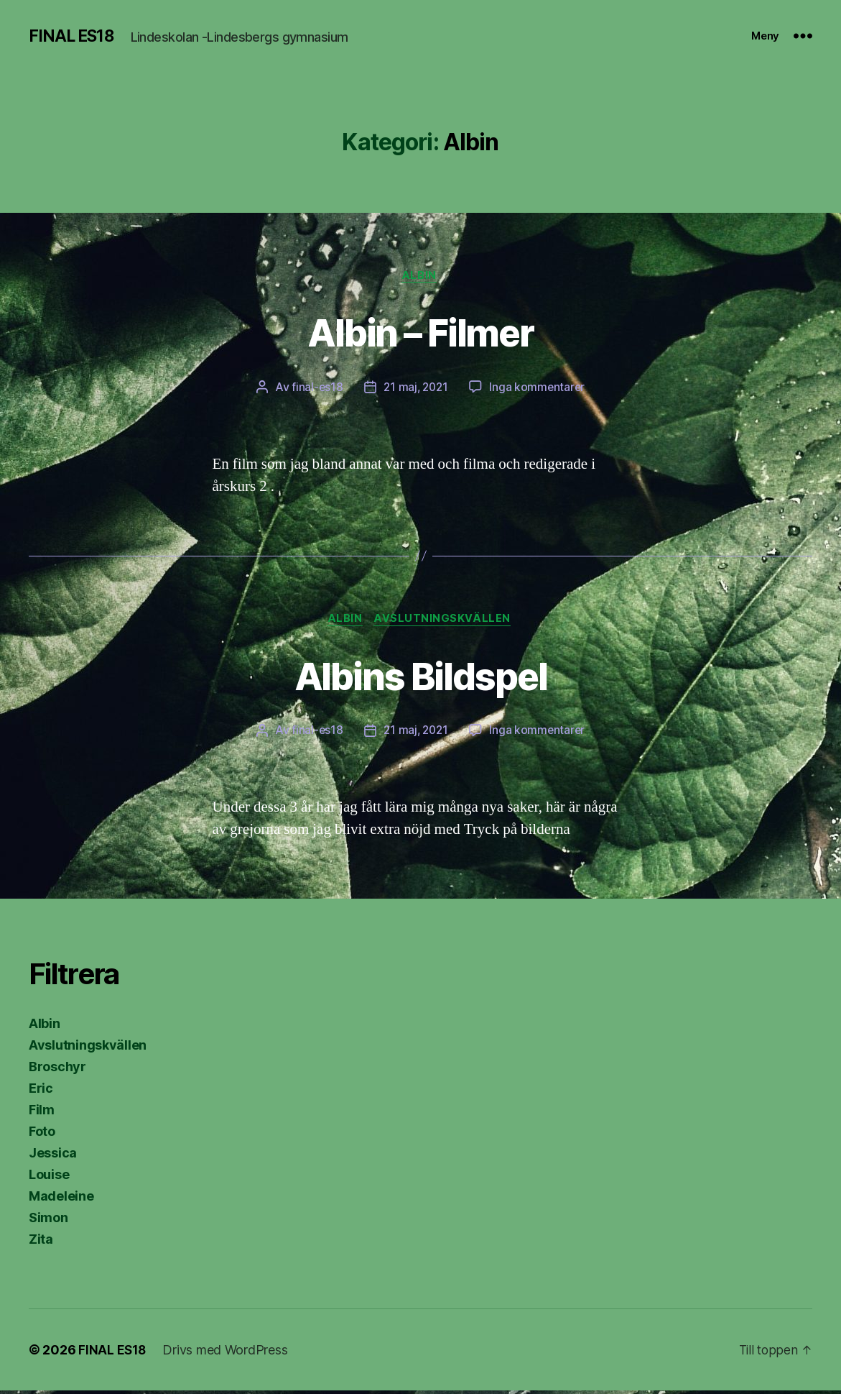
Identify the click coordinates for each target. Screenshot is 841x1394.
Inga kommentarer (539, 389)
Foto (42, 1134)
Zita (41, 1242)
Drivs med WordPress (226, 1353)
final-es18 (314, 389)
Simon (48, 1221)
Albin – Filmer (420, 331)
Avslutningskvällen (445, 621)
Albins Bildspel (420, 677)
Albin (420, 276)
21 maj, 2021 (416, 389)
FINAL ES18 (73, 36)
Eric (41, 1091)
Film (42, 1113)
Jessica (53, 1156)
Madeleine (61, 1199)
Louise (49, 1178)
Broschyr (57, 1070)
